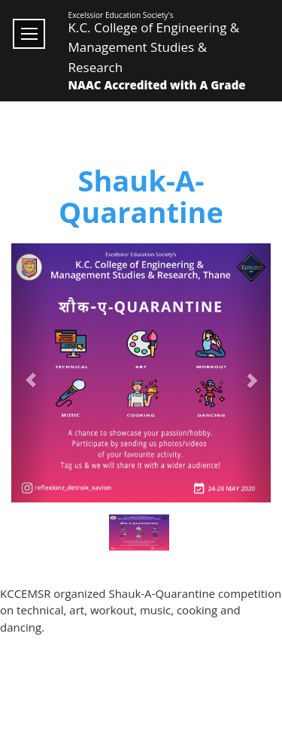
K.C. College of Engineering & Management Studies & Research (154, 47)
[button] (30, 372)
